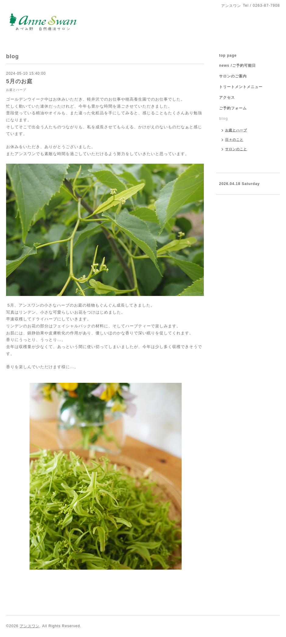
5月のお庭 (19, 81)
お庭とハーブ (16, 89)
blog (223, 118)
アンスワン (30, 626)
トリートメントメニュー (241, 87)
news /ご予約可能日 (237, 65)
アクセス (227, 97)
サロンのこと (236, 149)
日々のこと (234, 139)
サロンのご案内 (233, 76)
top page (228, 55)
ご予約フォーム (233, 108)
